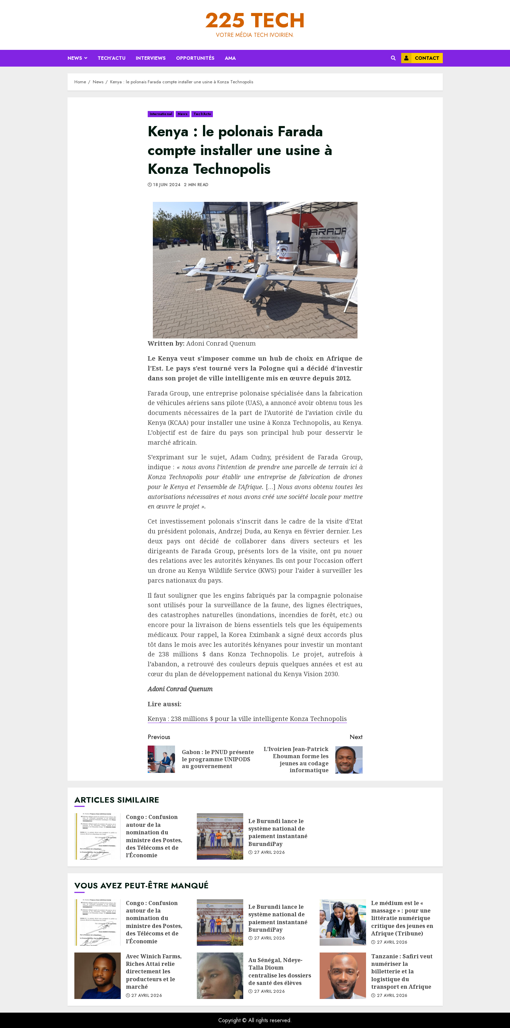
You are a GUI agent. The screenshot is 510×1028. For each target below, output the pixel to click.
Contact (420, 58)
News (75, 58)
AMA (230, 58)
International (161, 113)
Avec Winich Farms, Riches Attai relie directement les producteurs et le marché (97, 976)
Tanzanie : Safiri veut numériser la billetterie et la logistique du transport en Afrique (343, 976)
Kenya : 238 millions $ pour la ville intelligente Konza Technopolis (247, 718)
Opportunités (195, 58)
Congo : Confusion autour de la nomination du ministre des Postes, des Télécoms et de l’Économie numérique (97, 836)
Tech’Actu (112, 58)
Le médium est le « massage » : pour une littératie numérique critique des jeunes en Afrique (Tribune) (343, 922)
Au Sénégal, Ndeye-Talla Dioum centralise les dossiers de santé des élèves (220, 976)
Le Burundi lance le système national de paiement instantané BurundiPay (220, 836)
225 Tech (255, 20)
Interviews (151, 58)
